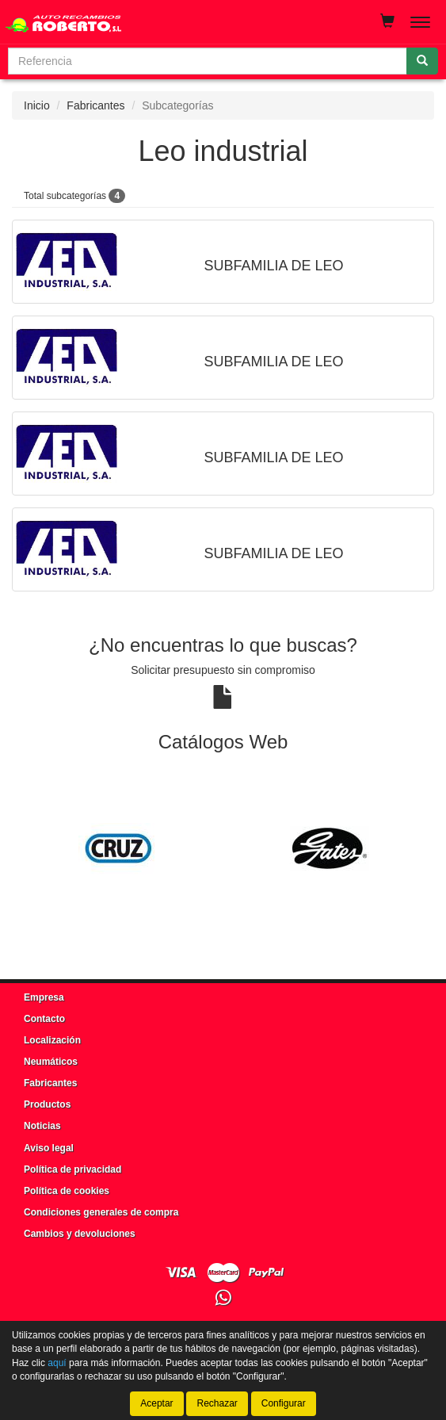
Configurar (283, 1403)
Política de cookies (66, 1190)
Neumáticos (51, 1061)
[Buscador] (207, 61)
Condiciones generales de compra (101, 1212)
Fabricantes (95, 105)
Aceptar (156, 1403)
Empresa (44, 997)
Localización (52, 1040)
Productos (47, 1104)
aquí (57, 1362)
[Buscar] (422, 61)
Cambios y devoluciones (79, 1233)
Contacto (44, 1018)
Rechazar (216, 1403)
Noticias (42, 1125)
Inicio (37, 105)
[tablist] (223, 848)
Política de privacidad (72, 1169)
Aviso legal (49, 1148)
